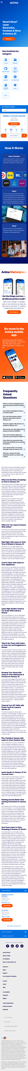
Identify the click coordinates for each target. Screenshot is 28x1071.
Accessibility (6, 986)
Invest (4, 978)
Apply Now (14, 124)
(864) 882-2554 (14, 120)
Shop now (8, 39)
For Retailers (6, 953)
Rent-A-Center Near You (9, 956)
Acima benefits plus (8, 997)
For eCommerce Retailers (10, 970)
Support (5, 967)
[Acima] (14, 3)
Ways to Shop (6, 949)
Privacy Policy (7, 1015)
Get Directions (4, 900)
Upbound (5, 1003)
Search (22, 130)
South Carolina (14, 936)
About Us (5, 960)
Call (16, 130)
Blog (4, 981)
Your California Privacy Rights (10, 1020)
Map (5, 130)
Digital (4, 992)
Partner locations (7, 1000)
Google (21, 378)
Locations (7, 936)
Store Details (7, 905)
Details (11, 130)
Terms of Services (8, 1011)
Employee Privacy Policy (9, 1024)
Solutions (5, 989)
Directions (14, 126)
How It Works (6, 946)
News (4, 964)
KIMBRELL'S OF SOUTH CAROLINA (14, 116)
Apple (8, 378)
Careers (5, 975)
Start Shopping (14, 312)
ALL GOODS (4, 910)
